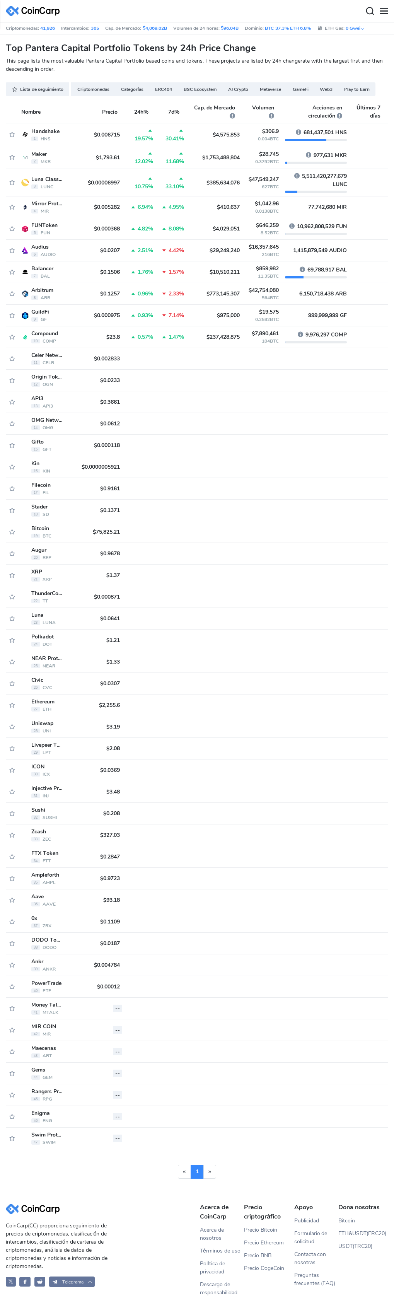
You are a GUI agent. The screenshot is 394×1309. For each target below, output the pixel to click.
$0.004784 (107, 965)
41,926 (47, 28)
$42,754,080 (264, 290)
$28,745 (269, 154)
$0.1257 (110, 293)
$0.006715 (107, 134)
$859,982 (267, 268)
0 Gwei (355, 28)
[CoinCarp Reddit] (40, 1282)
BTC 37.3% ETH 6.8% (288, 28)
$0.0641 (110, 618)
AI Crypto (238, 89)
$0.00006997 (104, 182)
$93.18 (111, 900)
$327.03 (110, 835)
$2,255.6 (109, 705)
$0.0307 (110, 683)
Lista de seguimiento (37, 89)
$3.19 (113, 726)
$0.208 (111, 813)
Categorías (132, 89)
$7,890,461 (265, 333)
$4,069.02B (155, 28)
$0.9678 (110, 553)
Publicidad (306, 1220)
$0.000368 (107, 228)
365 (95, 28)
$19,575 (269, 312)
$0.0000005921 (101, 467)
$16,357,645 (264, 247)
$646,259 (267, 225)
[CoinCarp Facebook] (25, 1282)
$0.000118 (107, 445)
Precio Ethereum (264, 1242)
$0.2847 (110, 856)
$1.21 (113, 640)
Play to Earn (357, 89)
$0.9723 (110, 878)
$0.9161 (110, 488)
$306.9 (270, 131)
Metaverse (270, 89)
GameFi (301, 89)
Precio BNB (257, 1255)
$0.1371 (110, 510)
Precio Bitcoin (260, 1230)
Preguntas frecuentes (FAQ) (315, 1279)
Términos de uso (220, 1250)
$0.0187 (110, 943)
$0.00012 (108, 986)
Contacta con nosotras (310, 1258)
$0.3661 (110, 402)
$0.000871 (107, 597)
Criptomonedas (93, 89)
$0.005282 (107, 207)
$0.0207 (110, 250)
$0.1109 (110, 921)
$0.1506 (110, 272)
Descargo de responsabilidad (218, 1288)
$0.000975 (107, 315)
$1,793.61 (108, 157)
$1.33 (113, 662)
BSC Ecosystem (200, 89)
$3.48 (113, 791)
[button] (72, 1282)
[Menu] (383, 11)
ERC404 (163, 89)
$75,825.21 (106, 532)
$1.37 (113, 575)
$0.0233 (110, 380)
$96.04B (230, 28)
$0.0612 (110, 423)
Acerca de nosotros (212, 1234)
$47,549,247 (264, 179)
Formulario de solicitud (310, 1237)
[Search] (369, 11)
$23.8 (113, 337)
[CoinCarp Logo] (35, 11)
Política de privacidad (212, 1267)
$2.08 (113, 748)
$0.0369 (110, 770)
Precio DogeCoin (264, 1268)
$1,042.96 (267, 203)
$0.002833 (107, 358)
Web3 (326, 89)
